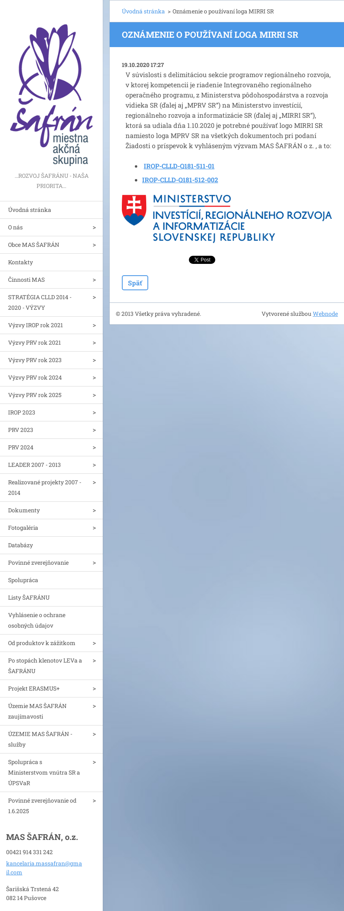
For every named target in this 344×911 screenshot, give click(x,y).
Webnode (325, 313)
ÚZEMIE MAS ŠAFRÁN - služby (40, 739)
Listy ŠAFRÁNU (29, 597)
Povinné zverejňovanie (38, 562)
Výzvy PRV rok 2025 (34, 395)
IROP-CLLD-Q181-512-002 (180, 179)
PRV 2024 (20, 447)
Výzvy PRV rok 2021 (34, 342)
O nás (15, 227)
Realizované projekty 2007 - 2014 (44, 487)
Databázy (20, 545)
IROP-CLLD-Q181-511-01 (179, 166)
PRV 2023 (20, 430)
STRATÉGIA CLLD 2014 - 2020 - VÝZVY (39, 302)
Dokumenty (24, 510)
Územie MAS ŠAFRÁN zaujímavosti (37, 711)
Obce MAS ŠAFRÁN (33, 244)
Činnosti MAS (26, 279)
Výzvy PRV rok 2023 (35, 360)
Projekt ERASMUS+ (34, 688)
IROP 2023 (21, 412)
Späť (135, 282)
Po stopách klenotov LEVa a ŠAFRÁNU (45, 665)
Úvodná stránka (29, 210)
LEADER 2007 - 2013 (34, 464)
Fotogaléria (23, 527)
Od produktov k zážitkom (42, 643)
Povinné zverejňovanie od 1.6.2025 (42, 806)
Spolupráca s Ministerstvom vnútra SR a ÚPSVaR (44, 772)
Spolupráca (23, 580)
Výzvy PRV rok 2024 (35, 377)
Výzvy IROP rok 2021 (35, 325)
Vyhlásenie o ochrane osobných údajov (36, 620)
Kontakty (20, 262)
